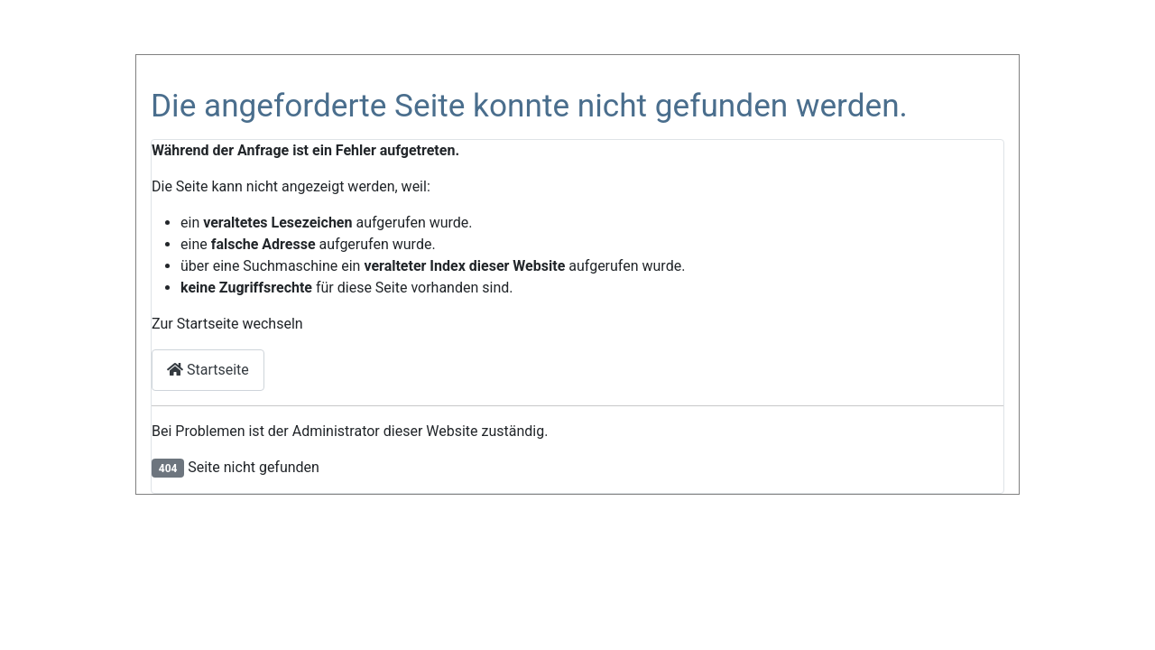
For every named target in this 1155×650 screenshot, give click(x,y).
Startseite (208, 369)
